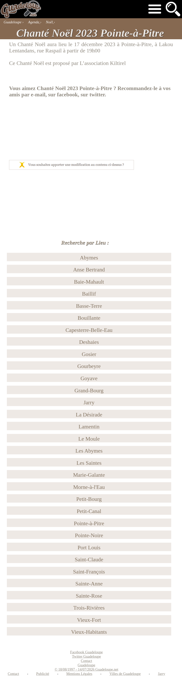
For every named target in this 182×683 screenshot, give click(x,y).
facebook (67, 94)
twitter (97, 94)
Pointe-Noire (89, 535)
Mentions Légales (79, 674)
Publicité (42, 674)
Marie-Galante (89, 475)
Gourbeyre (89, 366)
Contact (13, 674)
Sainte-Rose (89, 596)
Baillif (89, 294)
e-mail (38, 94)
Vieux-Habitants (89, 632)
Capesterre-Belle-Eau (89, 330)
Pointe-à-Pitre (136, 44)
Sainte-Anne (89, 584)
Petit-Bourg (89, 499)
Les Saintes (89, 463)
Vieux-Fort (89, 620)
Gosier (89, 354)
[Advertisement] (38, 126)
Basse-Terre (89, 306)
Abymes (89, 258)
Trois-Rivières (89, 608)
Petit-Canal (89, 511)
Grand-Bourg (89, 390)
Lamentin (88, 427)
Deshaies (89, 342)
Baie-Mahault (89, 282)
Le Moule (89, 439)
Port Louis (88, 547)
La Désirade (89, 415)
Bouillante (89, 318)
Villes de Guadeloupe (125, 674)
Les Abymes (89, 451)
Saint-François (89, 572)
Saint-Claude (89, 559)
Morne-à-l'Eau (89, 487)
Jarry (89, 402)
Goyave (88, 378)
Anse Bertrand (89, 270)
